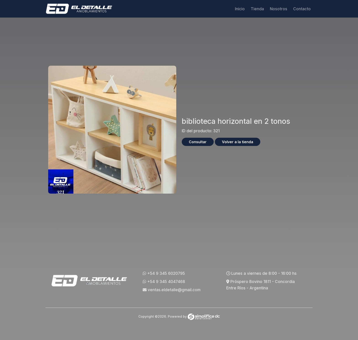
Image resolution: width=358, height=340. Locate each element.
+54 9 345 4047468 (164, 281)
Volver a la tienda (237, 142)
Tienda (257, 9)
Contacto (302, 9)
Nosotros (278, 9)
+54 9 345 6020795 (164, 273)
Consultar (198, 142)
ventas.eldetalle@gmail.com (171, 290)
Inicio (240, 9)
